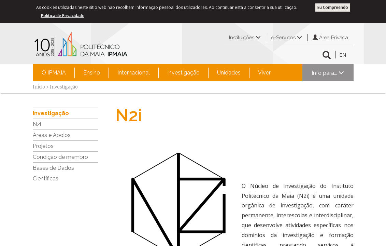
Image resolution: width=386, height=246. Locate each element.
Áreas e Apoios (52, 135)
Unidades (229, 72)
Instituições (245, 38)
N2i (37, 124)
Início (39, 87)
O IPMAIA (54, 72)
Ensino (91, 72)
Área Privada (330, 38)
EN (342, 54)
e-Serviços (286, 38)
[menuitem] (53, 72)
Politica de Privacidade (62, 15)
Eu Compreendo (332, 7)
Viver (264, 72)
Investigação (183, 72)
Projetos (43, 146)
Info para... (328, 73)
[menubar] (156, 72)
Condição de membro (60, 157)
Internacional (133, 72)
